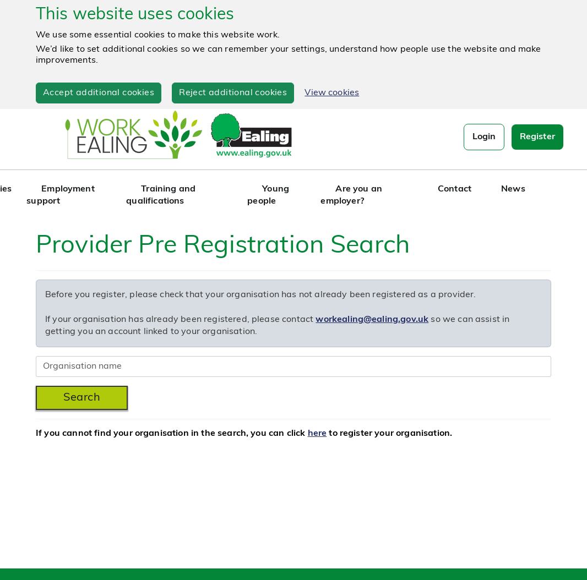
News (513, 189)
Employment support (60, 195)
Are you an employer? (351, 195)
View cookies (332, 93)
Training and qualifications (160, 195)
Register (535, 137)
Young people (268, 195)
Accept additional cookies (98, 93)
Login (484, 137)
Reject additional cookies (233, 93)
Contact (454, 189)
